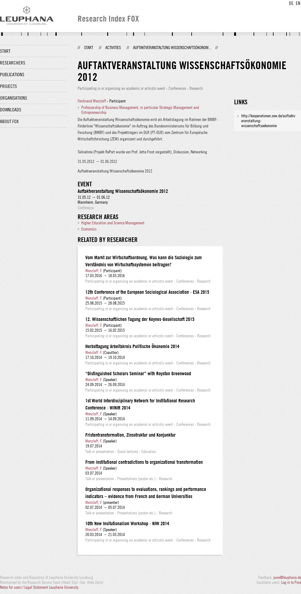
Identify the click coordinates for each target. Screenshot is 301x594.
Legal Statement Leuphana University (51, 587)
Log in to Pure (291, 582)
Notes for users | (12, 587)
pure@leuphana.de (287, 577)
